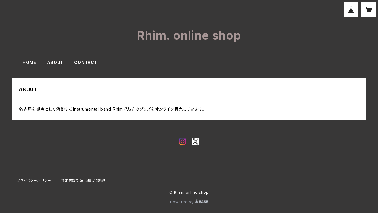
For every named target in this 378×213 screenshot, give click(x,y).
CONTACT (85, 62)
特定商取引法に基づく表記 (83, 180)
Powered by (189, 202)
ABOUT (55, 62)
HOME (29, 62)
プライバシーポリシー (34, 180)
